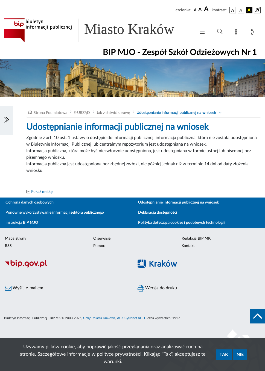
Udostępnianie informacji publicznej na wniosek (176, 113)
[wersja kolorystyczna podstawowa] (232, 10)
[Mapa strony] (237, 33)
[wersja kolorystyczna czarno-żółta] (249, 10)
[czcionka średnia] (200, 10)
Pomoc (99, 246)
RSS (8, 246)
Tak (224, 354)
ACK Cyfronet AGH (131, 318)
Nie (240, 354)
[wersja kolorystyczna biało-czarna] (240, 10)
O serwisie (101, 238)
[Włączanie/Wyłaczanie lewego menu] (6, 120)
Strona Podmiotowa (50, 113)
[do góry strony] (257, 316)
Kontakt (188, 246)
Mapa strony (15, 238)
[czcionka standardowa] (195, 10)
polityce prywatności (119, 354)
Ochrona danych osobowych (29, 202)
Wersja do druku (157, 288)
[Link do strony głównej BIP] (97, 30)
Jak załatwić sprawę (113, 113)
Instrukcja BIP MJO (21, 223)
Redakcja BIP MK (196, 238)
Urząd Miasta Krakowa (99, 318)
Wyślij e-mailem (24, 288)
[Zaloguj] (253, 33)
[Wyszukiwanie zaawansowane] (220, 31)
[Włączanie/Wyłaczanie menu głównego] (202, 32)
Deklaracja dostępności (157, 212)
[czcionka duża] (207, 9)
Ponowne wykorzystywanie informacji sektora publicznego (54, 212)
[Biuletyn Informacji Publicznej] (66, 266)
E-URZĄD (82, 113)
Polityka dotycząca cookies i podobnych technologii (181, 223)
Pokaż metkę (42, 192)
